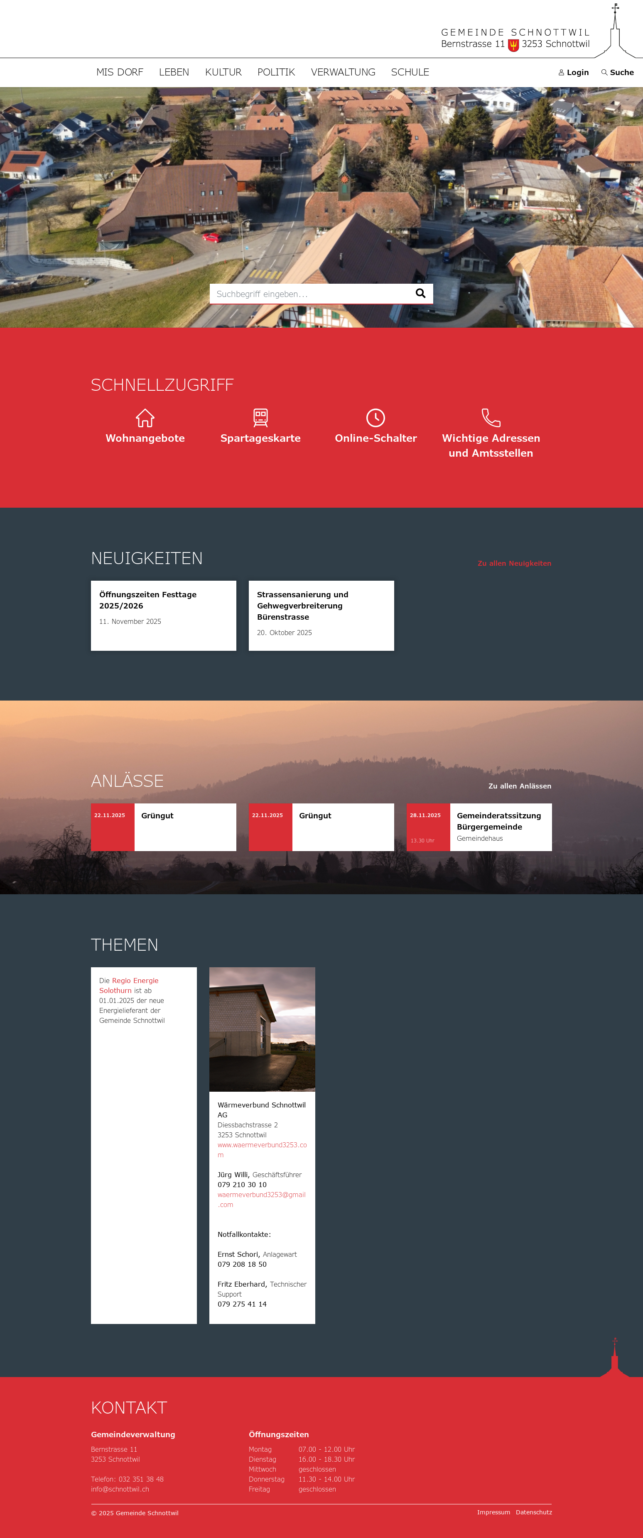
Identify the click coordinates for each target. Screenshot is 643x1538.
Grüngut (157, 815)
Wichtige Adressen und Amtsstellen (491, 434)
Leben (174, 72)
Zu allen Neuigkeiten (515, 563)
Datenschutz (534, 1512)
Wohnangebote (145, 426)
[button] (617, 72)
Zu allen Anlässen (520, 786)
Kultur (223, 72)
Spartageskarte (261, 426)
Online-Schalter (376, 426)
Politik (276, 72)
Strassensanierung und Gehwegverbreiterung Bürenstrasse (302, 605)
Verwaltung (343, 72)
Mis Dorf (119, 72)
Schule (410, 72)
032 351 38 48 (141, 1479)
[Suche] (421, 294)
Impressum (493, 1512)
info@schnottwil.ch (120, 1489)
